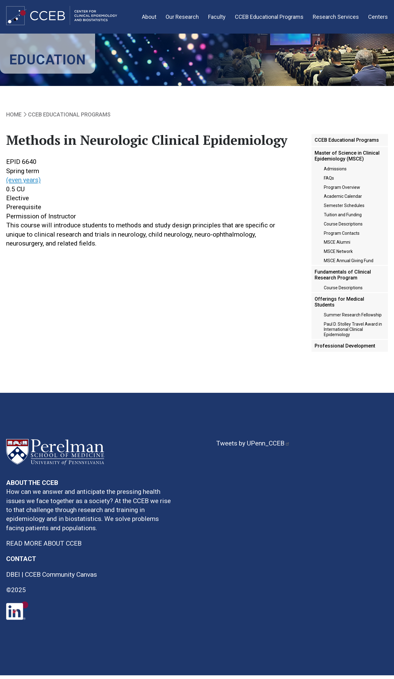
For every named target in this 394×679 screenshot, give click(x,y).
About (149, 18)
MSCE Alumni (337, 245)
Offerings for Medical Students (339, 305)
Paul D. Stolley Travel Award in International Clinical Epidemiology (353, 332)
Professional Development (345, 349)
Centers (378, 18)
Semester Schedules (344, 208)
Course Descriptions (343, 227)
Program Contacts (342, 236)
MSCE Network (338, 254)
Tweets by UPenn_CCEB (253, 446)
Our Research (182, 18)
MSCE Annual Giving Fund (348, 264)
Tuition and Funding (343, 218)
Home (14, 118)
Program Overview (342, 190)
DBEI (13, 578)
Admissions (335, 172)
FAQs (329, 181)
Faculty (217, 18)
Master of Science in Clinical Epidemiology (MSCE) (347, 159)
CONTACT (21, 562)
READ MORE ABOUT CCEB (44, 547)
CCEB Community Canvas (61, 578)
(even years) (23, 183)
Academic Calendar (343, 199)
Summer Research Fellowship (353, 318)
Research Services (336, 18)
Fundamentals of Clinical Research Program (343, 278)
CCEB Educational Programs (269, 18)
